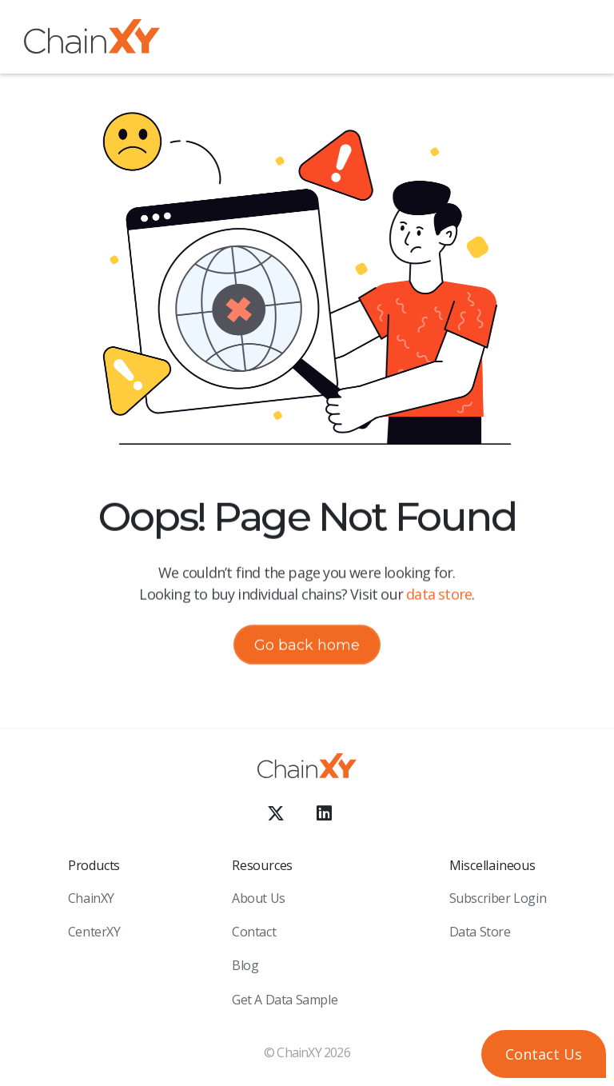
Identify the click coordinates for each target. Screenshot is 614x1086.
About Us (258, 898)
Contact (254, 931)
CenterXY (94, 931)
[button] (578, 39)
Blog (245, 965)
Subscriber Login (498, 898)
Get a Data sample (284, 999)
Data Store (480, 931)
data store (439, 594)
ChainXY (91, 898)
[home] (92, 39)
